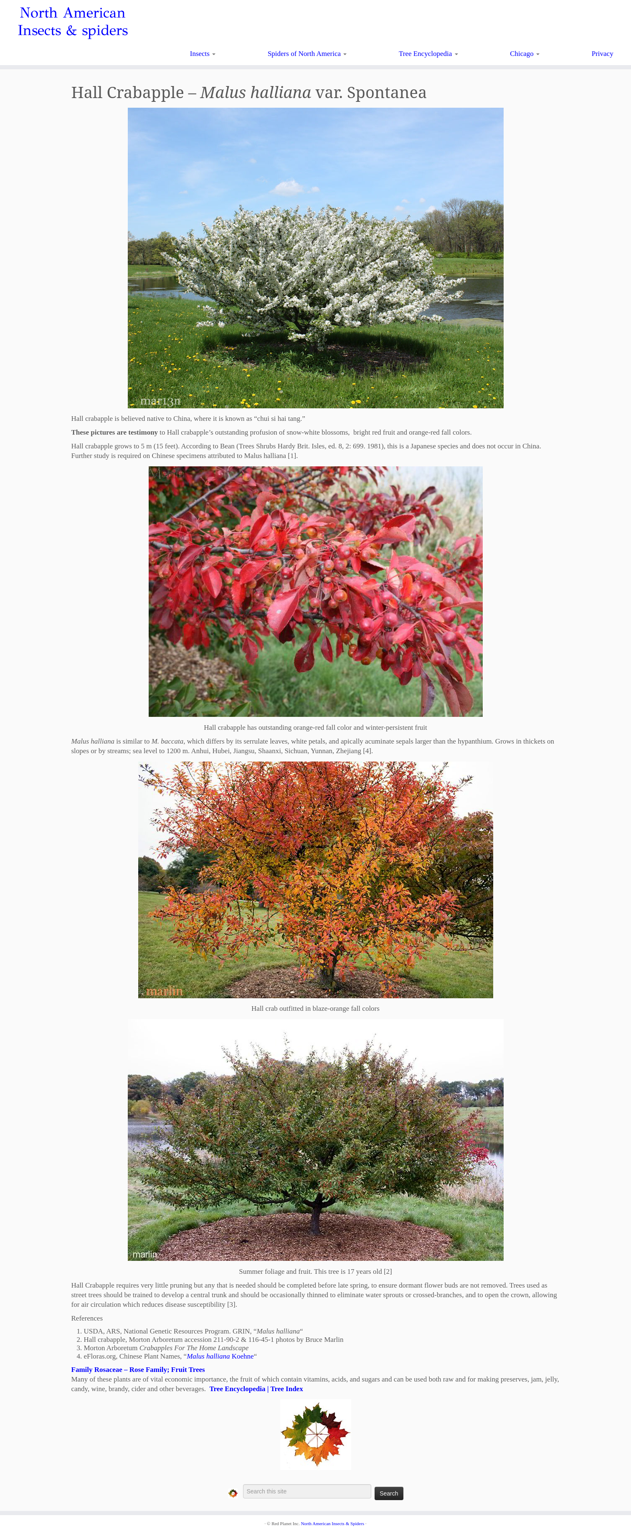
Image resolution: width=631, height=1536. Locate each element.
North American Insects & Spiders (332, 1523)
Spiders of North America (307, 54)
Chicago (525, 54)
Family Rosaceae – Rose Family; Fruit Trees (138, 1370)
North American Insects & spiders (73, 21)
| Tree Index (284, 1389)
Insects (202, 54)
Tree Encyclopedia (428, 54)
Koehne (220, 1356)
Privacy (602, 54)
